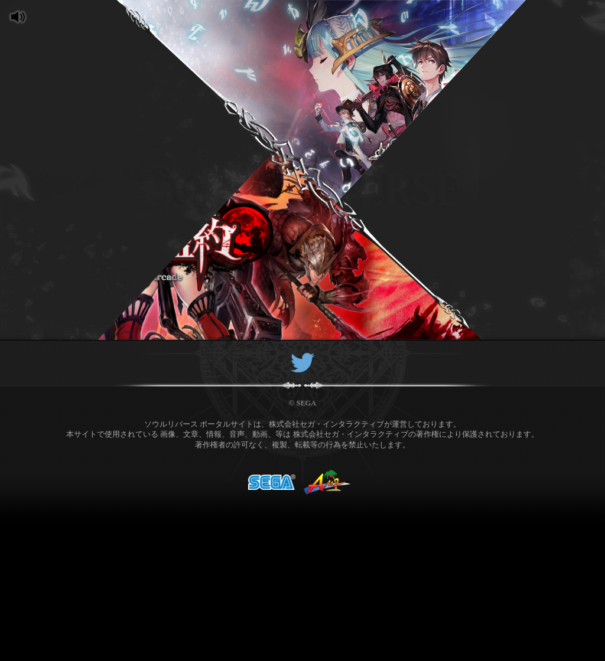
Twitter (302, 357)
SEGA (272, 474)
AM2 (327, 474)
